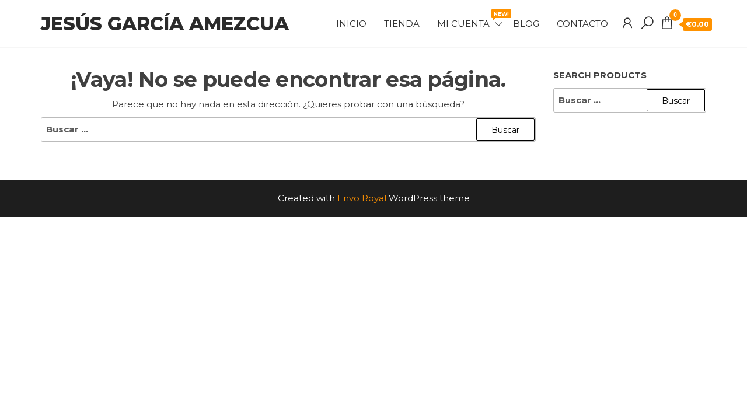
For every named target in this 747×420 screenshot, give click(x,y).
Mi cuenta (470, 19)
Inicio (351, 23)
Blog (526, 23)
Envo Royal (361, 198)
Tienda (402, 23)
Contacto (582, 23)
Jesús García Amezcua (165, 23)
